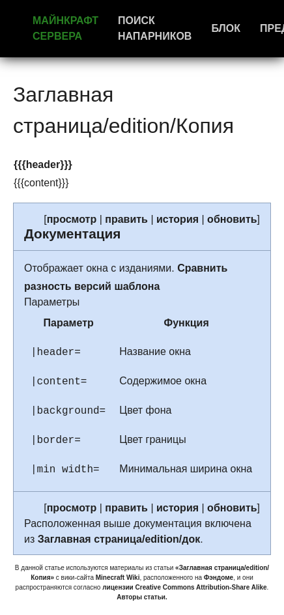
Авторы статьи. (142, 597)
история (177, 219)
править (126, 219)
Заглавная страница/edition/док (119, 539)
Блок (225, 28)
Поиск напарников (155, 28)
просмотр (72, 219)
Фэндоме (218, 577)
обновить (232, 219)
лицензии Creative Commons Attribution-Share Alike (184, 587)
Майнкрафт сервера (65, 28)
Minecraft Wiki (118, 577)
